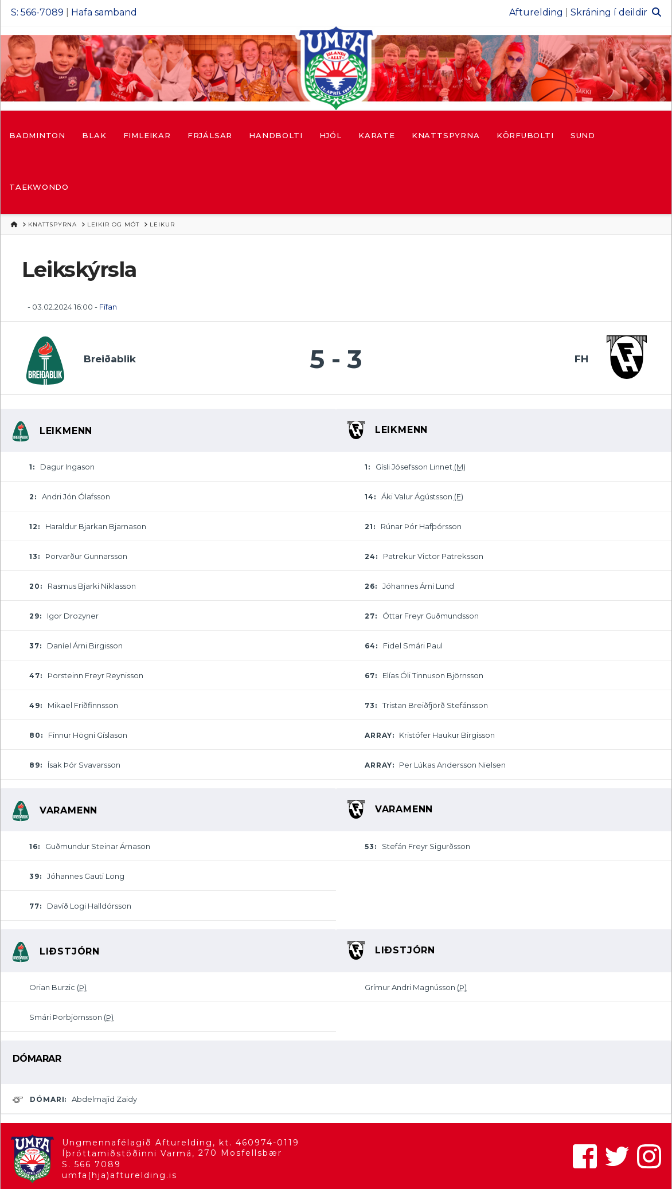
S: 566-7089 (37, 12)
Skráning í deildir (609, 12)
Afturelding (536, 12)
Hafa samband (104, 12)
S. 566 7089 (91, 1164)
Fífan (108, 306)
